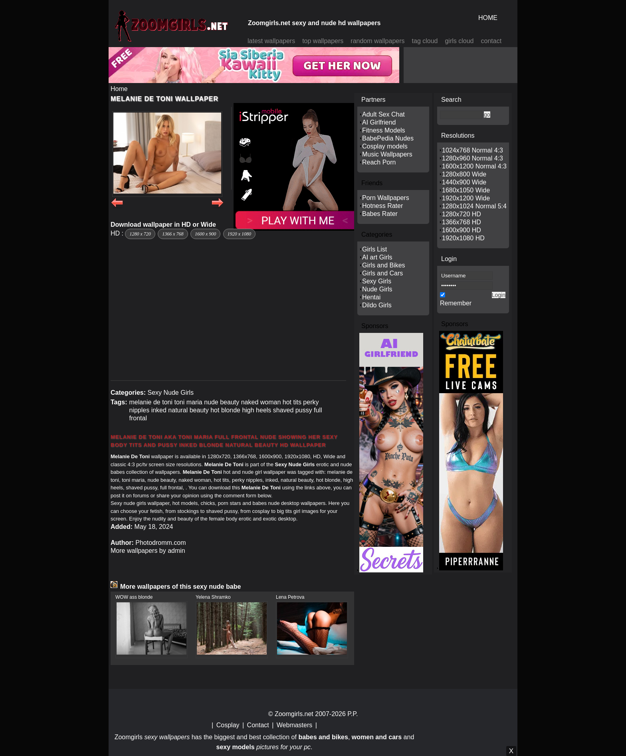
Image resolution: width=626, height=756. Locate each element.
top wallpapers (322, 41)
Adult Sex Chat (383, 114)
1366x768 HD (461, 222)
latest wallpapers (271, 41)
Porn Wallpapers (385, 197)
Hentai (371, 297)
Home (119, 88)
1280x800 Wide (464, 174)
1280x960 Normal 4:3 (472, 158)
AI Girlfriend (379, 122)
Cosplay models (385, 146)
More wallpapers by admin (148, 550)
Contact (258, 725)
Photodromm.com (160, 542)
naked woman (261, 402)
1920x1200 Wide (466, 198)
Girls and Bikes (383, 265)
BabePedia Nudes (388, 138)
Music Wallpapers (387, 154)
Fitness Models (383, 130)
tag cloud (425, 41)
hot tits (292, 402)
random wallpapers (377, 41)
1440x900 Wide (464, 182)
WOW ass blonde (134, 597)
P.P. (352, 713)
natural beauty (188, 410)
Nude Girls (377, 289)
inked (158, 410)
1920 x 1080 (239, 234)
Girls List (374, 249)
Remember (455, 303)
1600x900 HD (461, 230)
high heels (256, 410)
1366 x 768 (172, 234)
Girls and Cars (382, 273)
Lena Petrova (290, 597)
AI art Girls (377, 257)
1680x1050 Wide (466, 190)
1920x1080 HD (463, 238)
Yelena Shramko (213, 597)
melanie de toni (150, 402)
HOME (487, 17)
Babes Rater (380, 213)
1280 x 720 (140, 234)
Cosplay (228, 725)
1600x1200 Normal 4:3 (474, 166)
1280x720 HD (461, 214)
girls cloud (459, 41)
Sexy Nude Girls (170, 392)
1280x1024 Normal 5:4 (474, 206)
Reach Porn (379, 162)
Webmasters (295, 725)
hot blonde (225, 410)
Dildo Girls (377, 305)
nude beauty (221, 402)
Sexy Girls (376, 281)
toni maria (188, 402)
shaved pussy (292, 410)
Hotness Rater (382, 205)
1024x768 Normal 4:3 (472, 150)
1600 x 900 (205, 234)
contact (491, 41)
